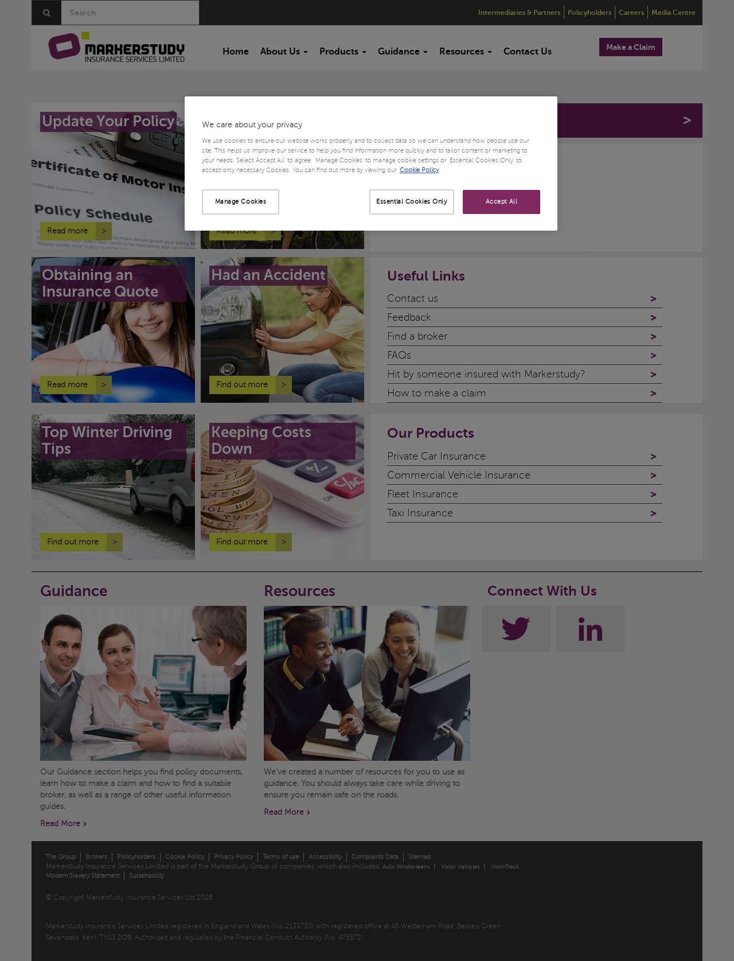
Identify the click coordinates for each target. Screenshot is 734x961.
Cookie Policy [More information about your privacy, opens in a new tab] (419, 170)
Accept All (502, 201)
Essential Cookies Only (411, 201)
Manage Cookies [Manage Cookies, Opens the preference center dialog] (241, 201)
